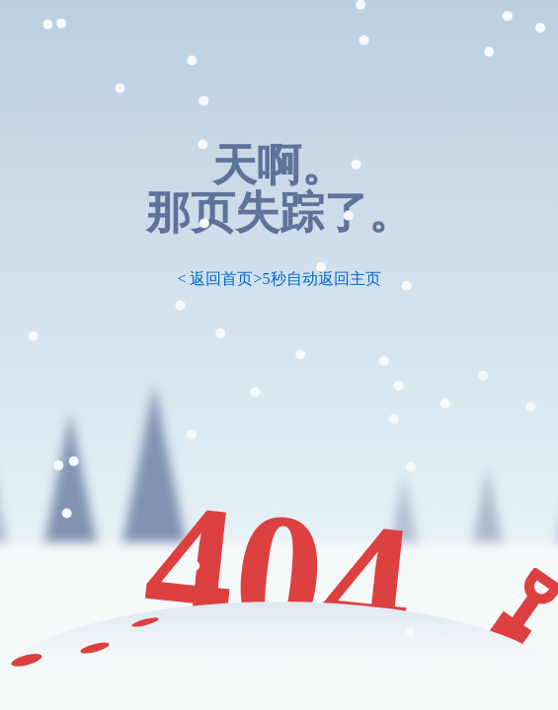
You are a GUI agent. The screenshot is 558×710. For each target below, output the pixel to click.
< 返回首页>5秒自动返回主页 (278, 278)
